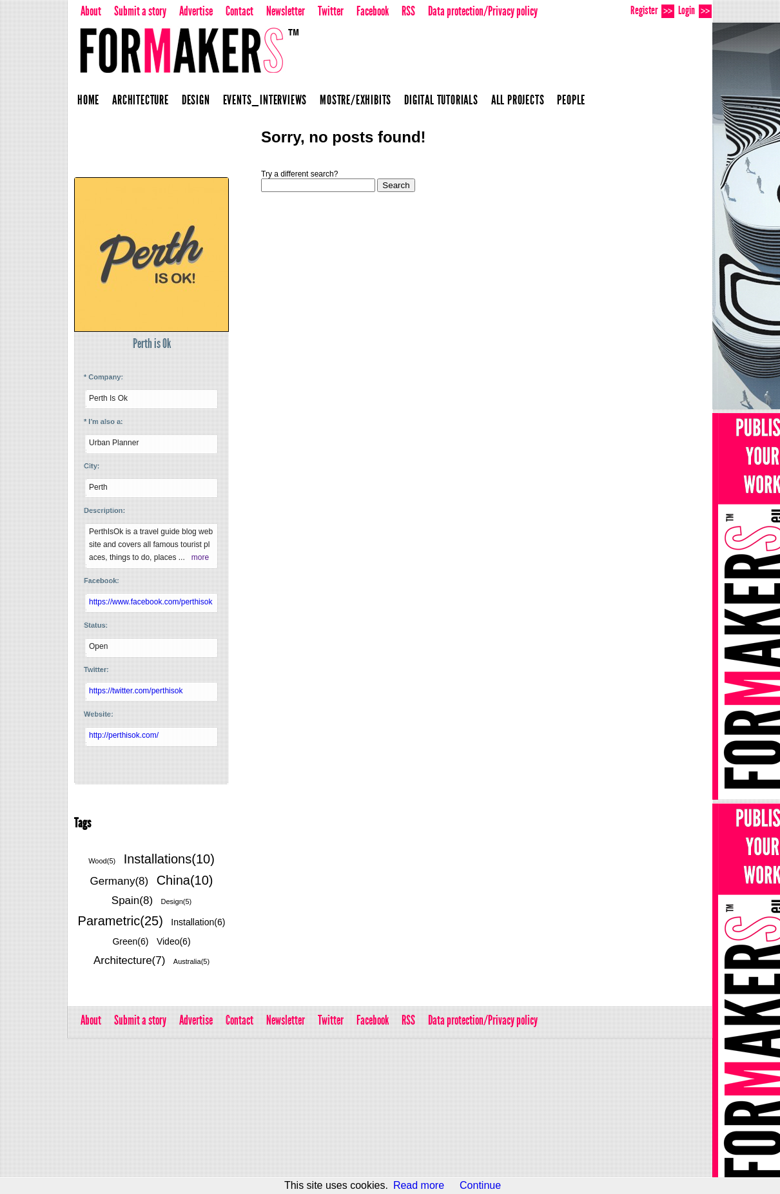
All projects (518, 100)
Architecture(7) (129, 960)
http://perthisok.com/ (124, 735)
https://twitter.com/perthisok (135, 690)
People (571, 100)
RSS (408, 11)
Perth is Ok (152, 343)
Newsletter (285, 11)
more (200, 557)
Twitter (331, 11)
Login (695, 10)
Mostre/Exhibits (355, 100)
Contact (239, 11)
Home (88, 100)
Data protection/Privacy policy (483, 11)
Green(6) (130, 941)
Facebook (372, 11)
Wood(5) (101, 861)
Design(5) (176, 901)
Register (652, 10)
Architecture (140, 100)
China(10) (185, 880)
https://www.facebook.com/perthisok (150, 601)
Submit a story (140, 11)
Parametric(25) (120, 921)
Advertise (196, 11)
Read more (418, 1185)
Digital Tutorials (441, 100)
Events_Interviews (265, 100)
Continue (480, 1185)
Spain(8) (132, 900)
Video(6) (174, 941)
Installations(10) (169, 859)
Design (196, 100)
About (91, 11)
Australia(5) (191, 961)
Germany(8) (119, 881)
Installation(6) (198, 922)
